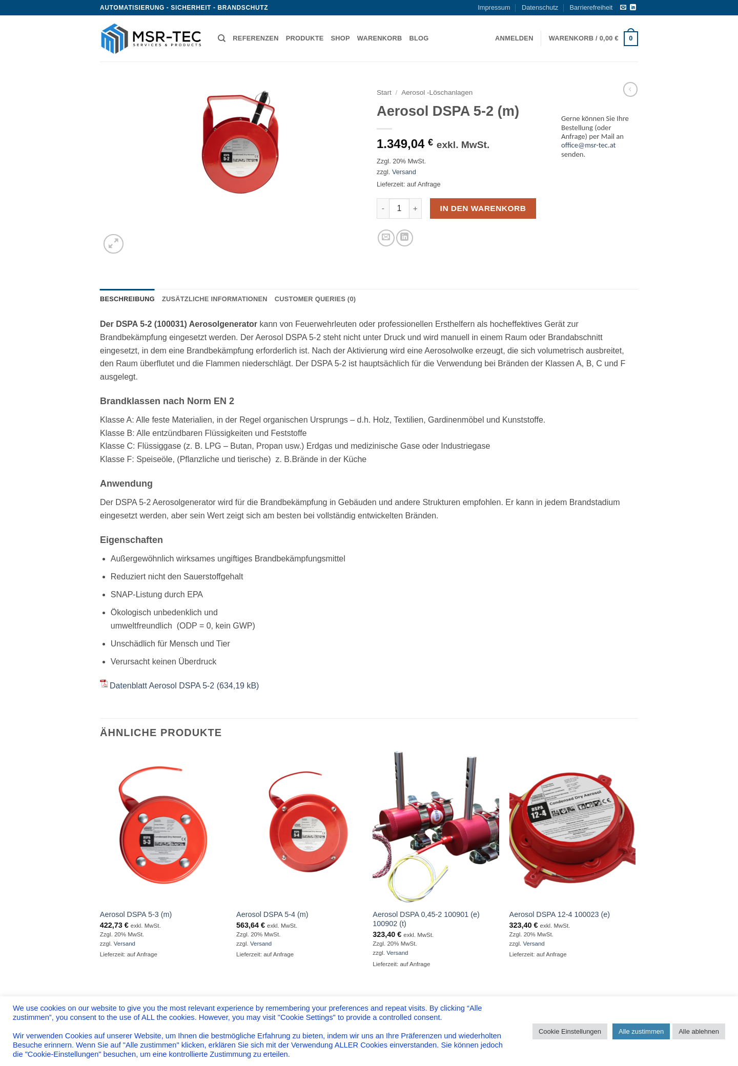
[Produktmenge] (399, 208)
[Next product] (630, 89)
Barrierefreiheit (590, 7)
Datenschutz (540, 7)
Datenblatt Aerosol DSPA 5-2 (162, 685)
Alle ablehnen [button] (699, 1031)
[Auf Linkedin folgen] (633, 7)
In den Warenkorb (483, 208)
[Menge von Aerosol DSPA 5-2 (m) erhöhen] (415, 208)
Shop (340, 38)
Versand (404, 172)
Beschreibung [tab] (127, 299)
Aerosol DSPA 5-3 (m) (136, 914)
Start (384, 92)
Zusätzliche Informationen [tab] (215, 299)
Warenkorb (379, 38)
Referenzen (255, 38)
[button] (514, 38)
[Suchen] (221, 38)
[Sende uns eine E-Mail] (623, 7)
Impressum (494, 7)
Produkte (305, 38)
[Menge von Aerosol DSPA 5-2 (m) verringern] (383, 208)
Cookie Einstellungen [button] (570, 1031)
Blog (418, 38)
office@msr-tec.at (588, 145)
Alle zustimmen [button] (641, 1031)
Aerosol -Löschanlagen (437, 92)
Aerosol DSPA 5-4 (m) (272, 914)
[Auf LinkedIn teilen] (404, 237)
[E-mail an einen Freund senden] (386, 237)
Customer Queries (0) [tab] (315, 299)
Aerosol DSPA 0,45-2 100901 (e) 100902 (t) (426, 919)
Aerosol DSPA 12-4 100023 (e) (559, 914)
